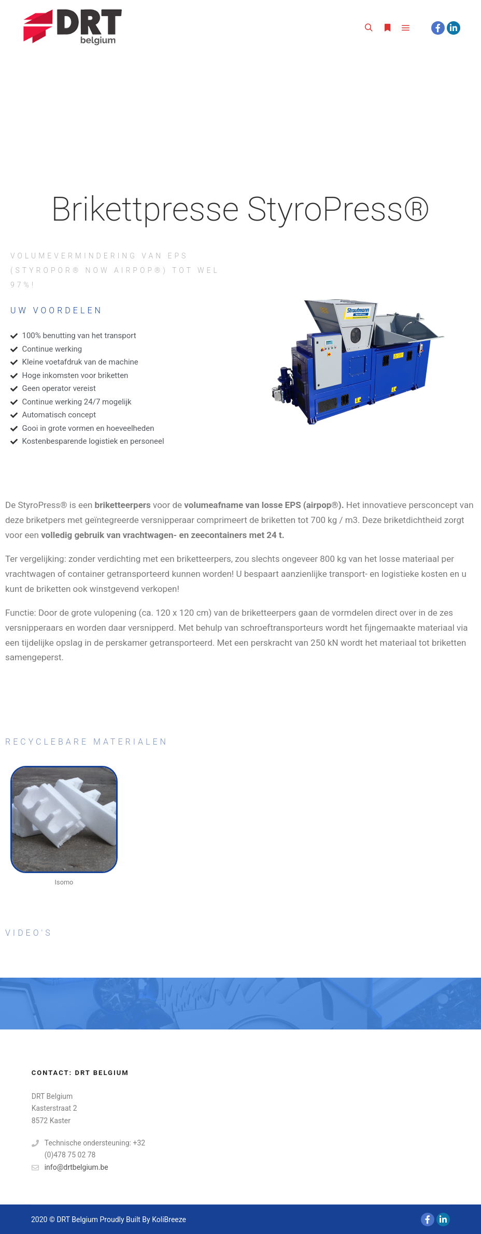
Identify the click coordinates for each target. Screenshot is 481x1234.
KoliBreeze (169, 1219)
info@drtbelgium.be (70, 1167)
